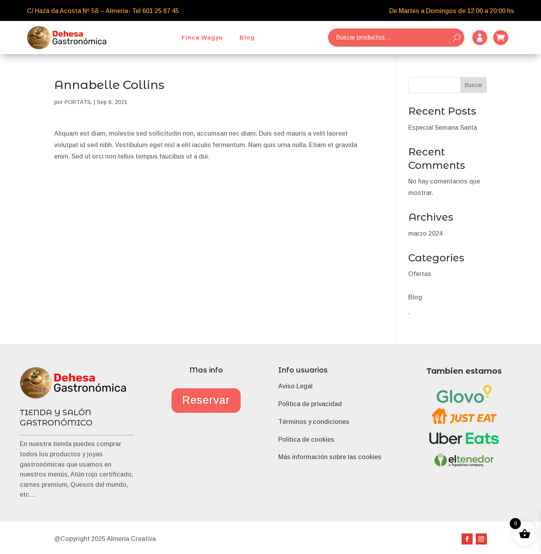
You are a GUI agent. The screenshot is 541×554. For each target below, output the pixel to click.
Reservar (206, 400)
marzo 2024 (425, 233)
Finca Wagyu (202, 37)
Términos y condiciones (313, 421)
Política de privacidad (310, 404)
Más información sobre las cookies (329, 457)
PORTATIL (78, 102)
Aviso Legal (295, 386)
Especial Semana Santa (442, 127)
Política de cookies (306, 439)
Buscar (474, 85)
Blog (247, 37)
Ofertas (419, 273)
